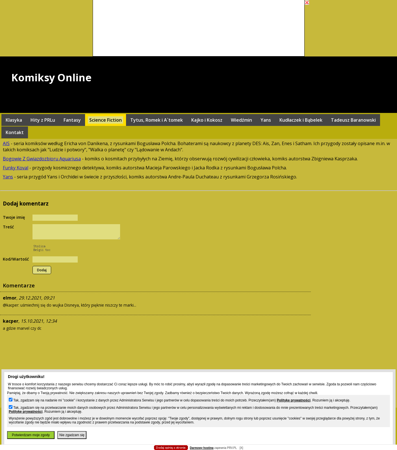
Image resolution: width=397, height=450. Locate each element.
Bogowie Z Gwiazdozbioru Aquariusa (42, 159)
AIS (6, 143)
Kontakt (15, 132)
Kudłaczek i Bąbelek (300, 120)
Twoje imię (14, 217)
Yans (266, 120)
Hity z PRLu (43, 120)
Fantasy (72, 120)
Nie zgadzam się (71, 435)
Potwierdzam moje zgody (31, 435)
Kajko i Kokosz (206, 120)
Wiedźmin (241, 120)
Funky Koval (15, 168)
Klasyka (14, 120)
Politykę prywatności (293, 400)
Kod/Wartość (16, 259)
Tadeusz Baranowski (353, 120)
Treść (8, 227)
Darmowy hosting (202, 447)
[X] (241, 447)
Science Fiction (105, 120)
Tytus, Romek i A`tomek (156, 120)
